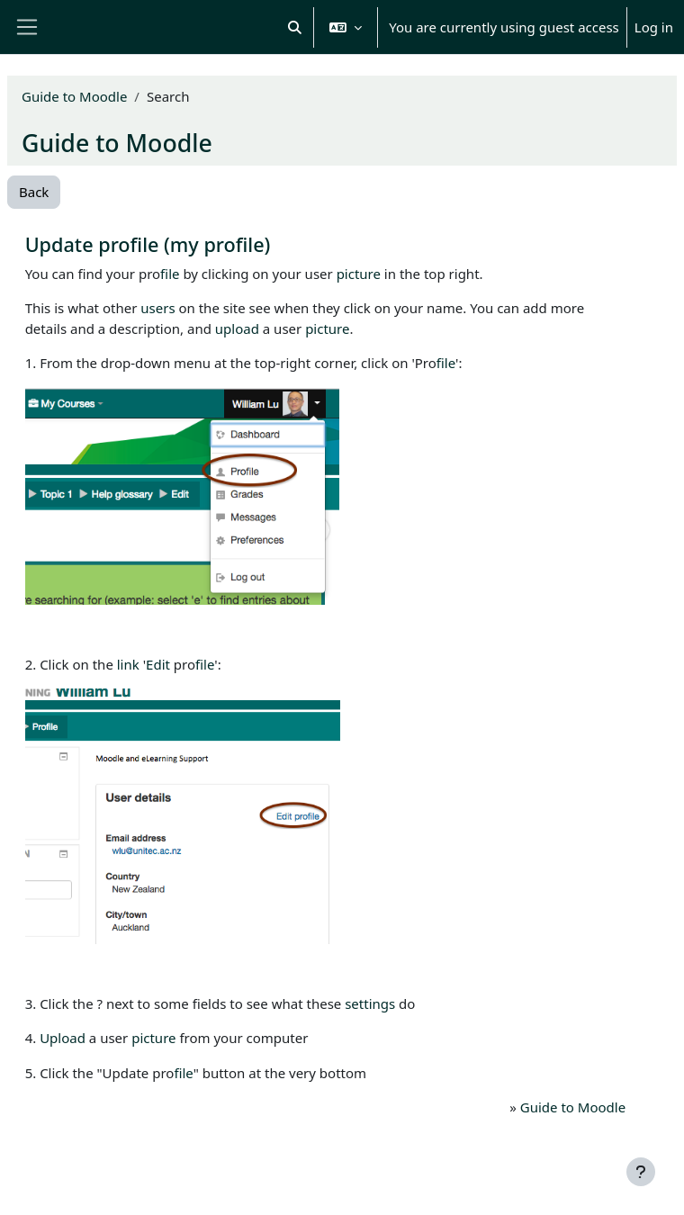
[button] (294, 27)
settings (370, 1003)
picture (359, 274)
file (169, 274)
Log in (653, 27)
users (157, 308)
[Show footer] (640, 1171)
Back (34, 192)
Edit (158, 664)
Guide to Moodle (74, 96)
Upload (63, 1038)
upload (237, 329)
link (128, 664)
